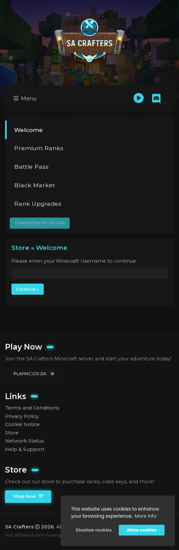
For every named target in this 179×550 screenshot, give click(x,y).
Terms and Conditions (32, 408)
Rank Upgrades (37, 203)
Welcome (28, 129)
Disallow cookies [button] (94, 530)
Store (12, 433)
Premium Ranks (38, 148)
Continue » (27, 289)
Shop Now (28, 496)
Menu (24, 98)
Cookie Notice (22, 424)
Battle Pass (31, 166)
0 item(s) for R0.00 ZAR (40, 222)
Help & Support (24, 449)
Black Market (34, 185)
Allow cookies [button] (141, 530)
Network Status (24, 441)
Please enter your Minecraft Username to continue (73, 261)
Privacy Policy (22, 416)
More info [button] (145, 516)
